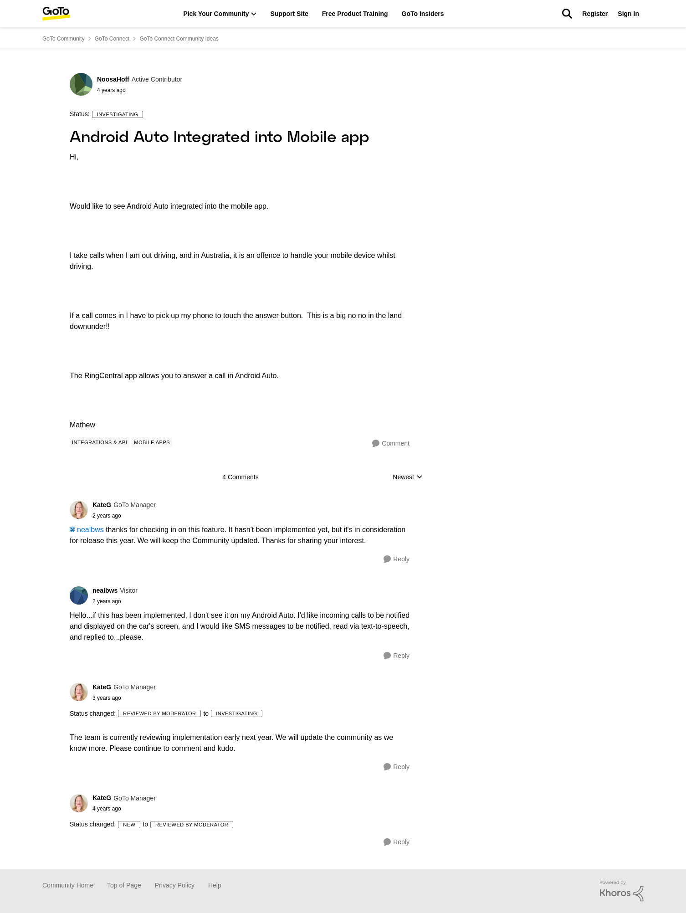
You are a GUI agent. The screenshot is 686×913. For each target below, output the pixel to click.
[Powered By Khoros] (622, 891)
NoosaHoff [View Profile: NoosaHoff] (113, 79)
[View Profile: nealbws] (79, 595)
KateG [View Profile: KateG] (101, 504)
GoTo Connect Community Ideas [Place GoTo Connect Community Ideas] (178, 39)
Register (595, 13)
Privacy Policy (175, 885)
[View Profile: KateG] (79, 510)
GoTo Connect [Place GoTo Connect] (112, 39)
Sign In (628, 13)
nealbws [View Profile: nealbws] (105, 590)
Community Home (67, 885)
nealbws (90, 529)
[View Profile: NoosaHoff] (81, 84)
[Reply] (396, 559)
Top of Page (124, 885)
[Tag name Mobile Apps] (152, 442)
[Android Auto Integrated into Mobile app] (124, 516)
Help (214, 885)
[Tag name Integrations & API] (99, 442)
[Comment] (390, 443)
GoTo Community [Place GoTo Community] (63, 39)
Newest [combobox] (408, 477)
